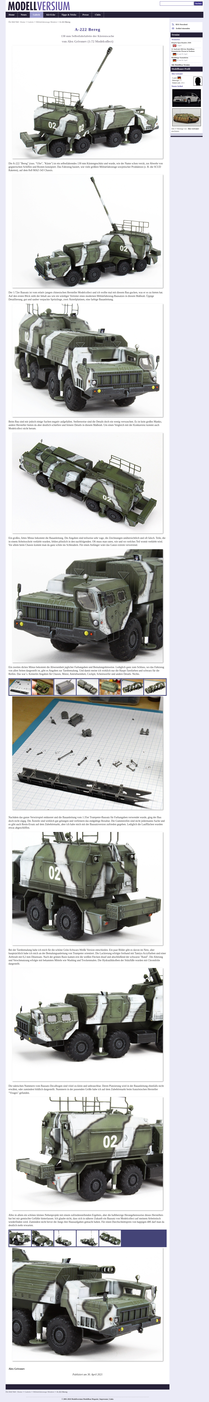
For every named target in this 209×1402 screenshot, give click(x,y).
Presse (85, 14)
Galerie (36, 14)
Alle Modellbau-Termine (180, 65)
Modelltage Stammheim (179, 58)
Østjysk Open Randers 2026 (181, 43)
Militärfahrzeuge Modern (46, 22)
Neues (24, 14)
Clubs (98, 14)
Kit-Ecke (50, 14)
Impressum (103, 1399)
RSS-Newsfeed (181, 24)
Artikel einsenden (183, 28)
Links (111, 1399)
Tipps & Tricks (68, 14)
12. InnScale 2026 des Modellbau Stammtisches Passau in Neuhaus (183, 50)
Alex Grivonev (193, 129)
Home (11, 14)
